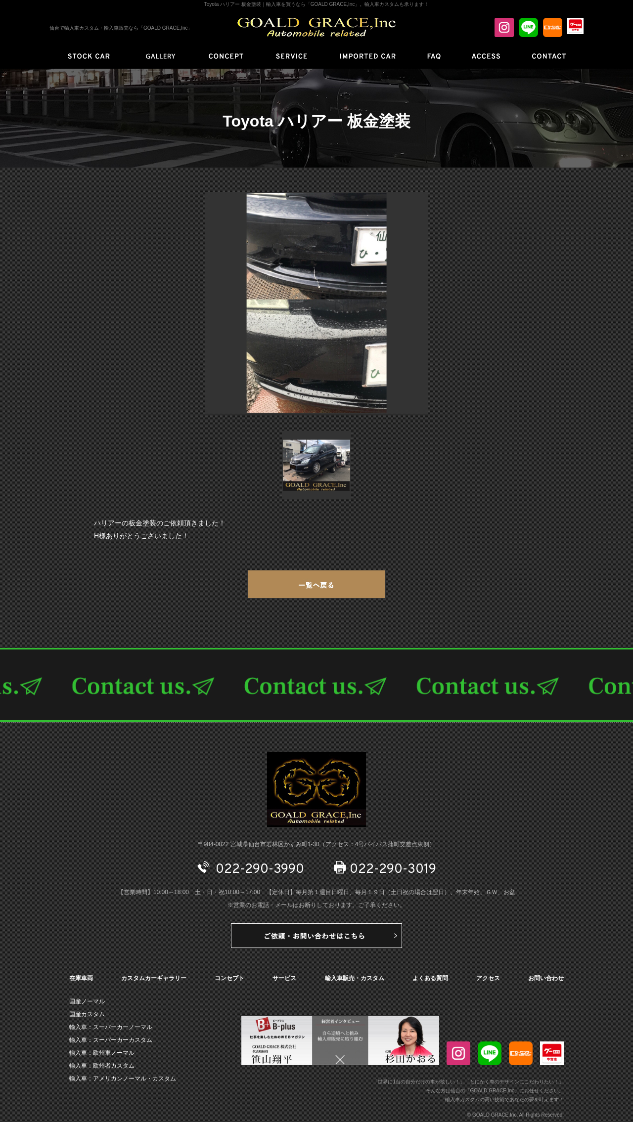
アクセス (488, 978)
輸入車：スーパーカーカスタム (110, 1039)
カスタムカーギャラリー (153, 978)
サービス (284, 978)
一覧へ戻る (316, 584)
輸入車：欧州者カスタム (102, 1065)
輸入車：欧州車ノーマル (102, 1052)
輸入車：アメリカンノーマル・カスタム (122, 1078)
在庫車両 (81, 978)
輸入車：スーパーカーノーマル (110, 1027)
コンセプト (229, 978)
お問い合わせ (546, 978)
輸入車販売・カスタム (354, 978)
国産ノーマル (87, 1001)
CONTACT (316, 685)
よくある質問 (430, 978)
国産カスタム (87, 1014)
